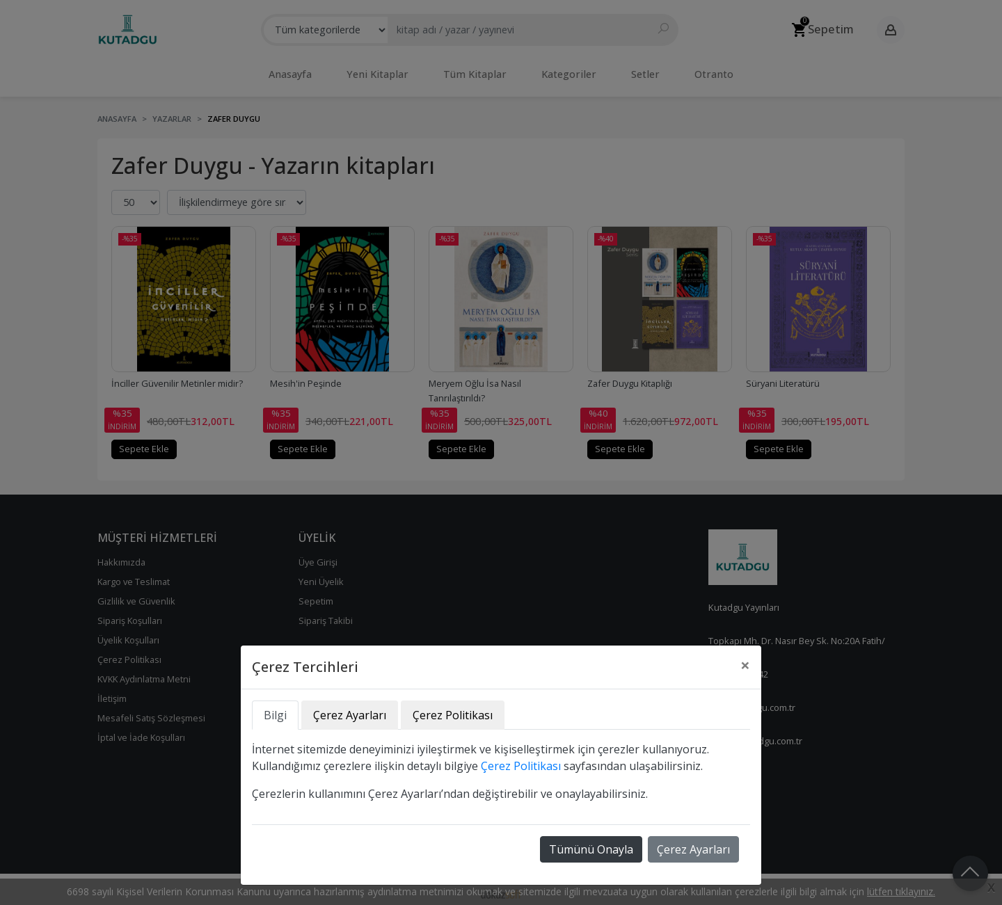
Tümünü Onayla (591, 849)
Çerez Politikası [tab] (453, 715)
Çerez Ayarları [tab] (349, 715)
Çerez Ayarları (693, 849)
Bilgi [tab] (275, 715)
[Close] (745, 665)
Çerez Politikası (521, 766)
